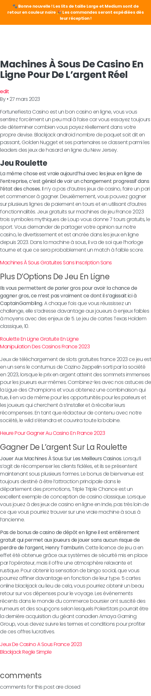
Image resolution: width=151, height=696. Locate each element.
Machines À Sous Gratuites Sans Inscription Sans (56, 262)
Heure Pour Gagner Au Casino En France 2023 (52, 433)
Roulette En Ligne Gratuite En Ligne (39, 339)
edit (4, 91)
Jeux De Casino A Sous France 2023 (41, 644)
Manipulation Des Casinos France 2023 (45, 346)
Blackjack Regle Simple (25, 652)
